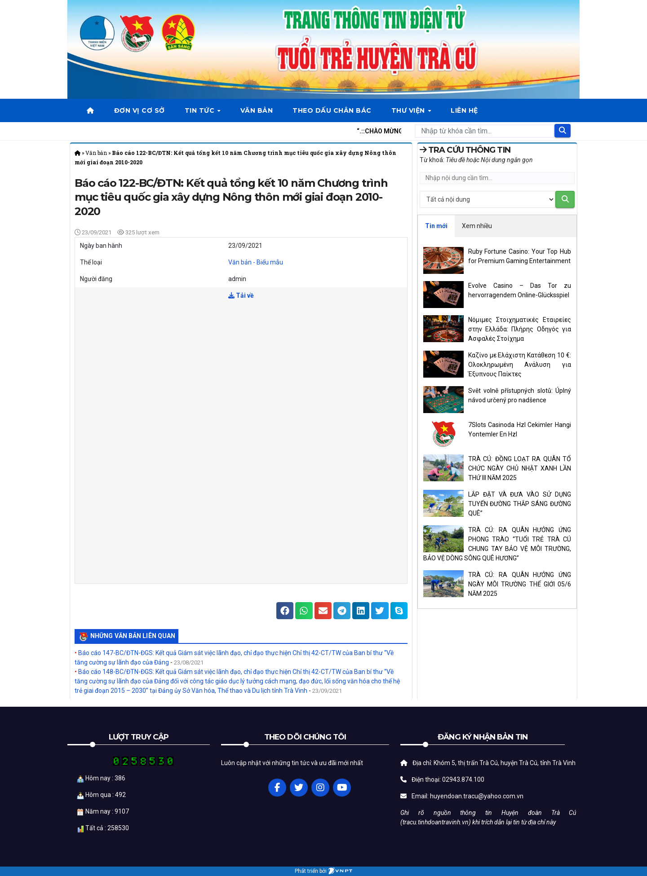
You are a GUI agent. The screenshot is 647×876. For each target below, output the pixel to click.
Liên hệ (464, 110)
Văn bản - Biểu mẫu (255, 262)
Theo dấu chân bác (332, 110)
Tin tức (201, 110)
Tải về (241, 295)
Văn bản (256, 110)
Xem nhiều (477, 225)
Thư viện (409, 110)
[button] (284, 610)
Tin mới (436, 225)
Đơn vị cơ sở (139, 110)
